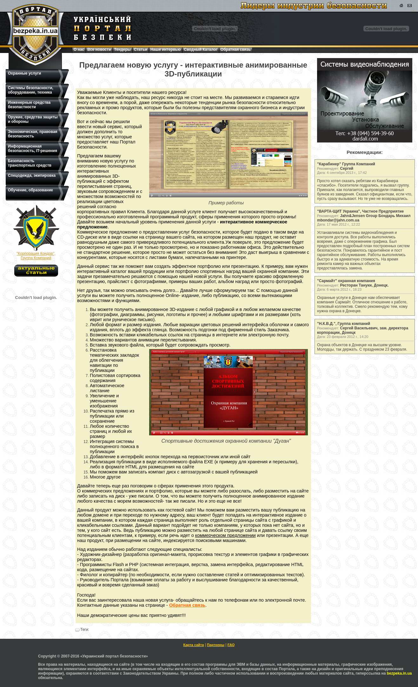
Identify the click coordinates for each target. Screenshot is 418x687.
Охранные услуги (24, 73)
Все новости (99, 49)
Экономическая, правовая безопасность (32, 133)
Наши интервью (165, 49)
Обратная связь (236, 49)
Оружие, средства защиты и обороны (33, 119)
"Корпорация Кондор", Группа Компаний (36, 255)
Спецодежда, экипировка (32, 175)
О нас (79, 49)
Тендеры (122, 49)
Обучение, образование (30, 190)
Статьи (140, 49)
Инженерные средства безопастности (29, 104)
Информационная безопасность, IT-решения (32, 148)
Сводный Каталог (200, 49)
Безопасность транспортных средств (29, 163)
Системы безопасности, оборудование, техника (30, 90)
